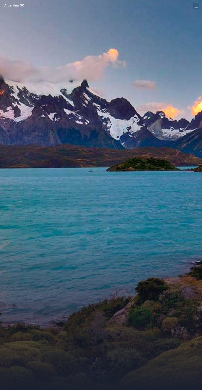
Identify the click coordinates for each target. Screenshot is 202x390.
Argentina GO (14, 5)
